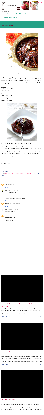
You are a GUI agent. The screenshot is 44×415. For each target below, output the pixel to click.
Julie (6, 190)
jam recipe (26, 173)
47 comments (8, 412)
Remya (6, 209)
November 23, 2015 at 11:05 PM (15, 196)
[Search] (39, 2)
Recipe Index (10, 14)
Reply (6, 187)
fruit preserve (20, 173)
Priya (6, 184)
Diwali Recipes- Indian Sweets (23, 14)
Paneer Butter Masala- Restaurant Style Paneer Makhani (16, 304)
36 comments (8, 364)
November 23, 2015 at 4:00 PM (13, 184)
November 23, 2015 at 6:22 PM (13, 190)
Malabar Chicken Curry (7, 351)
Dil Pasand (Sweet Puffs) (8, 399)
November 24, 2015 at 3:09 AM (13, 209)
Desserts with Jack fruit (11, 173)
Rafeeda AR (7, 203)
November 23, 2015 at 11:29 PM (15, 203)
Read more (40, 316)
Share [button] (2, 175)
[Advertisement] (22, 259)
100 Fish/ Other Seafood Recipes (9, 17)
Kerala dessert (32, 173)
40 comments (8, 316)
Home (2, 14)
